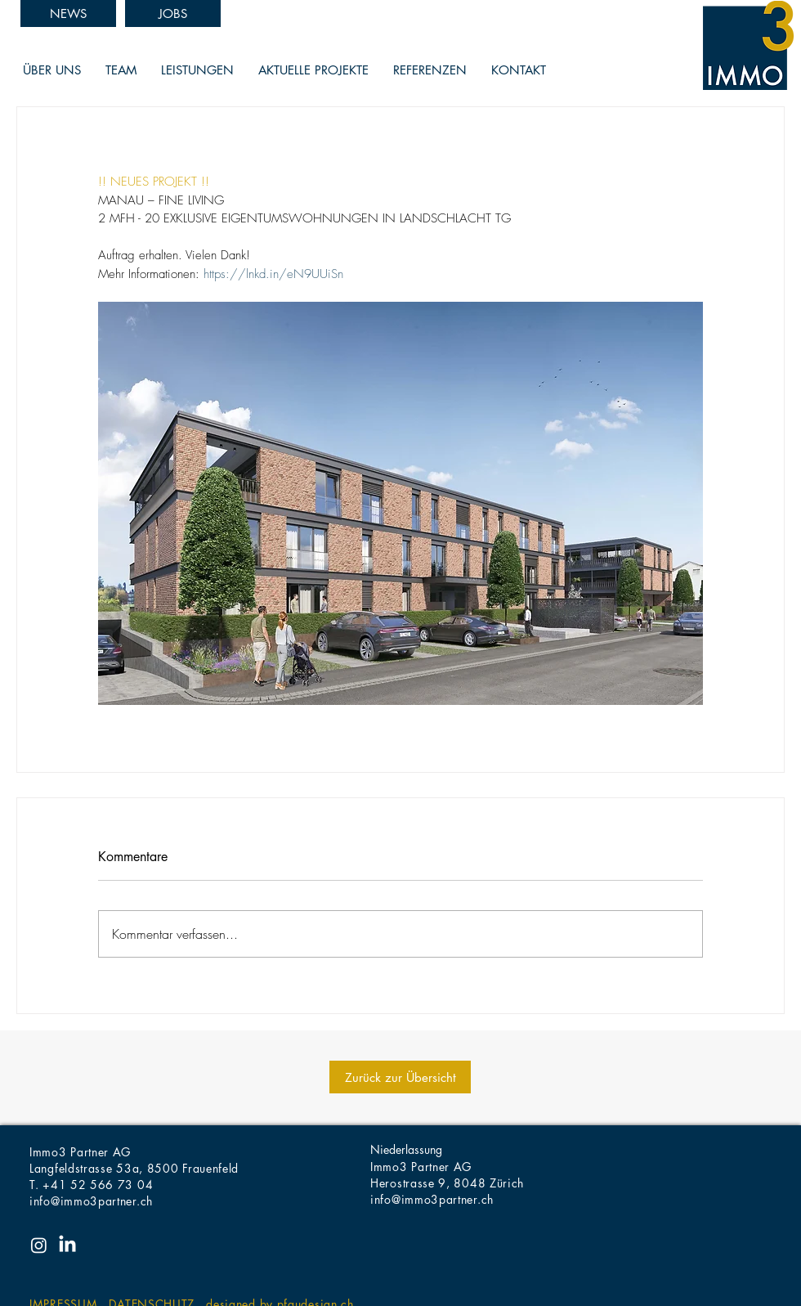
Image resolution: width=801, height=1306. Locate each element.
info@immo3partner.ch (91, 1201)
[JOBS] (173, 13)
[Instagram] (39, 1245)
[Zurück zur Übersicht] (400, 1077)
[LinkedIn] (67, 1245)
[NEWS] (68, 13)
